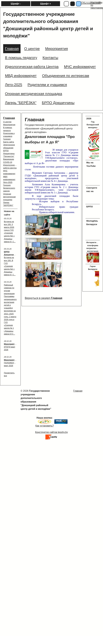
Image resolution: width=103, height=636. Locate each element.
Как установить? (44, 425)
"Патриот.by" (8, 156)
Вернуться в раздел (43, 298)
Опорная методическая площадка (9, 197)
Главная (9, 118)
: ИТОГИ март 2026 (10, 347)
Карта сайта (8, 142)
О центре (7, 122)
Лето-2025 (7, 182)
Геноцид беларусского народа (9, 188)
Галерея (7, 139)
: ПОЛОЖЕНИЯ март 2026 (10, 363)
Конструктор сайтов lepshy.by (51, 432)
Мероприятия (9, 125)
